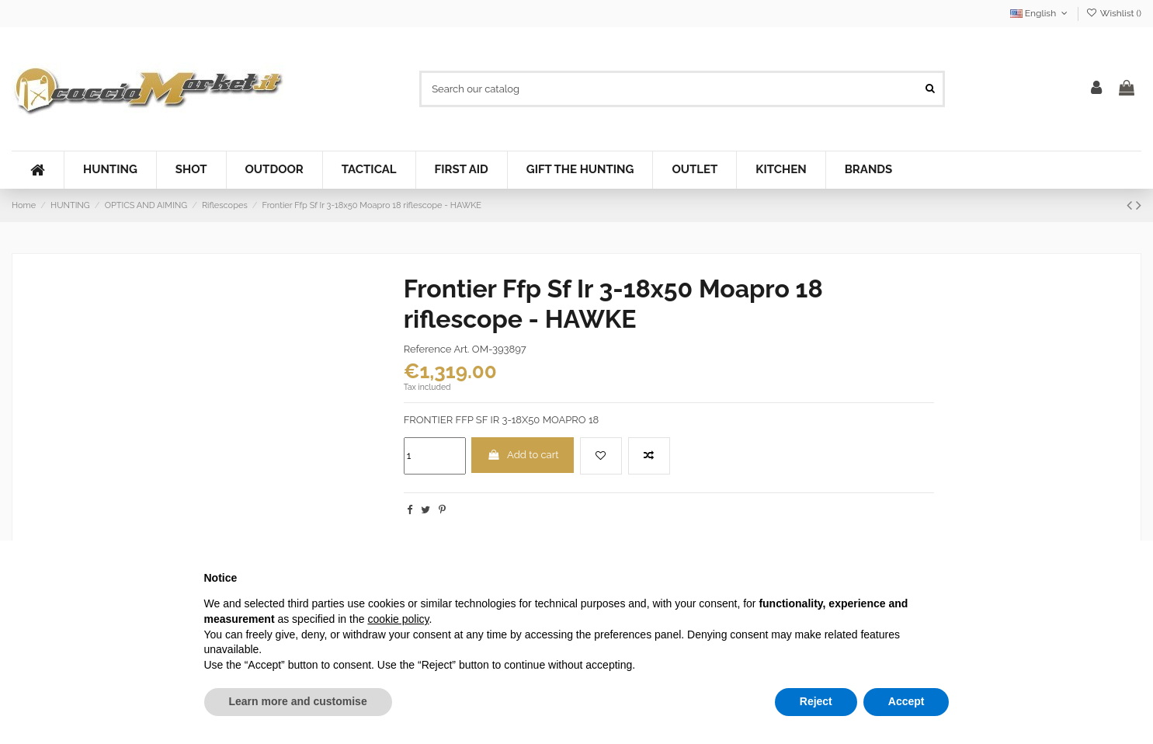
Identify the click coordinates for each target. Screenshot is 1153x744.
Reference (428, 349)
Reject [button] (816, 701)
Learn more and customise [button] (298, 701)
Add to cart (523, 455)
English (1040, 13)
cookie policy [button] (398, 619)
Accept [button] (906, 701)
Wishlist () (1113, 13)
